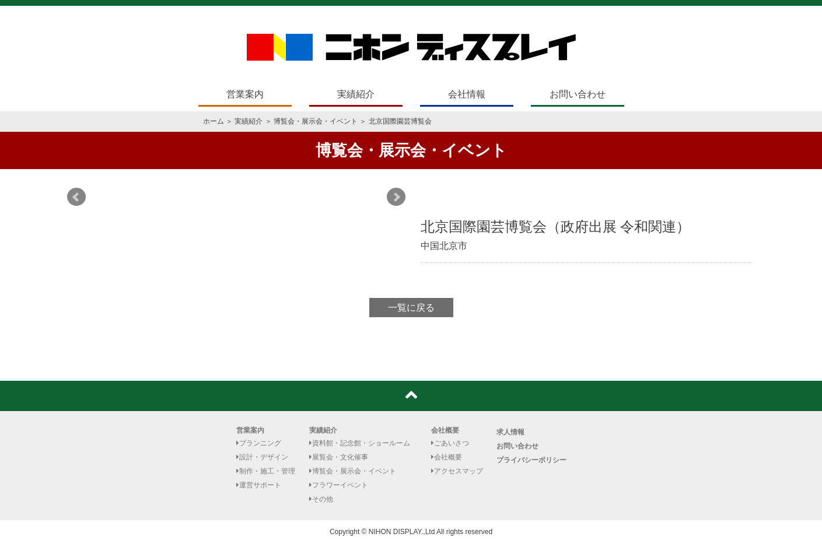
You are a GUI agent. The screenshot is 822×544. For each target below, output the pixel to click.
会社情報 (466, 94)
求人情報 (510, 432)
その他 (321, 499)
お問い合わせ (578, 94)
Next (396, 197)
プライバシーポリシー (531, 460)
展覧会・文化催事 (338, 457)
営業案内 (245, 94)
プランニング (258, 443)
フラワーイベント (338, 485)
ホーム (213, 121)
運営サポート (258, 485)
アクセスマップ (457, 471)
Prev (76, 197)
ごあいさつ (450, 443)
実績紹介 (356, 94)
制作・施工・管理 (265, 471)
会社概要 (445, 430)
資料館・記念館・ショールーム (359, 443)
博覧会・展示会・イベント (316, 121)
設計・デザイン (262, 457)
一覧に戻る (411, 308)
